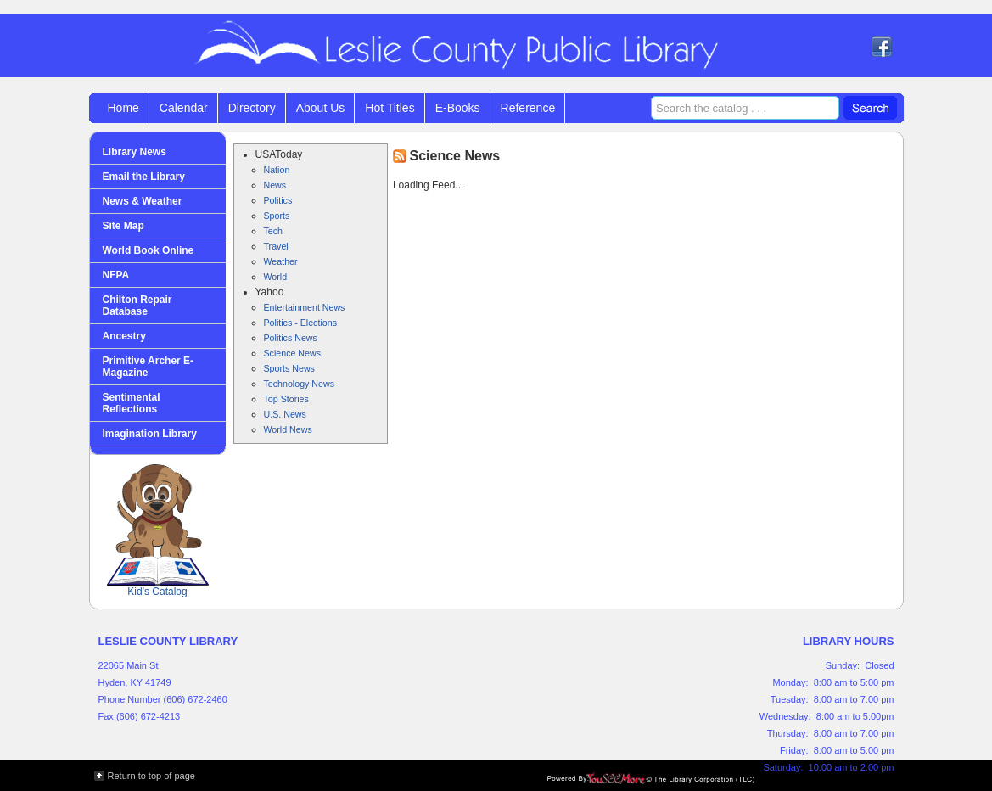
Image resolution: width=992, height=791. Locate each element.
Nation (277, 170)
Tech (273, 231)
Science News (293, 353)
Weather (281, 261)
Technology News (299, 384)
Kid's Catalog (158, 530)
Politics (278, 200)
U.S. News (285, 414)
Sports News (289, 368)
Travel (276, 246)
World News (288, 429)
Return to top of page (151, 776)
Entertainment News (304, 307)
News (275, 185)
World (276, 277)
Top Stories (286, 399)
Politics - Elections (300, 322)
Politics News (290, 338)
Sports (277, 215)
